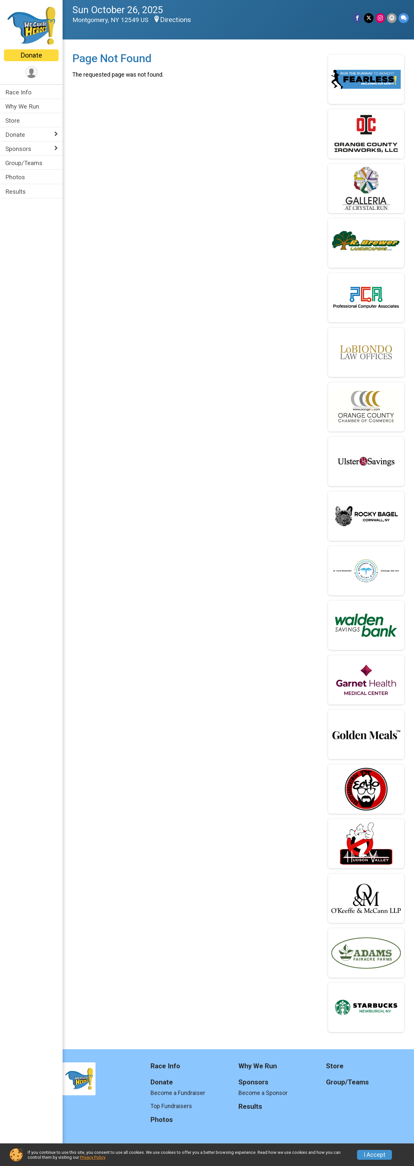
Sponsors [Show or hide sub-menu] (18, 148)
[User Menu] (31, 72)
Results (15, 191)
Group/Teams (23, 163)
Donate (31, 55)
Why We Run (22, 106)
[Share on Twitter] (368, 18)
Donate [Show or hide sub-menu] (15, 134)
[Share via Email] (392, 18)
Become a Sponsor (263, 1093)
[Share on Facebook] (357, 18)
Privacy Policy (92, 1157)
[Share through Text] (404, 18)
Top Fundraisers (171, 1106)
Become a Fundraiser (178, 1093)
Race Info (18, 92)
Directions (175, 20)
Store (12, 120)
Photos (15, 177)
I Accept (374, 1155)
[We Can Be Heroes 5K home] (31, 25)
